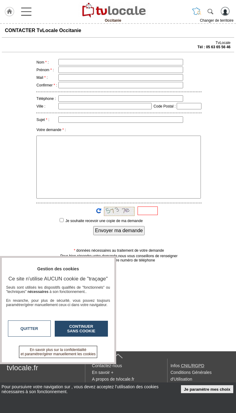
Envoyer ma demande (119, 230)
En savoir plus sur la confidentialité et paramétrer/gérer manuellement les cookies (58, 352)
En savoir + (102, 372)
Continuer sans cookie (81, 328)
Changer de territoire (217, 20)
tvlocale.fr (22, 368)
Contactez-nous (107, 365)
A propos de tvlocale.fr (113, 379)
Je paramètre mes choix (207, 389)
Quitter (29, 328)
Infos (187, 365)
